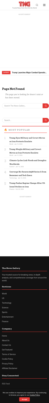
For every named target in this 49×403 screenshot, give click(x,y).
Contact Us (6, 345)
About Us (5, 340)
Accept (24, 399)
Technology (6, 303)
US (3, 298)
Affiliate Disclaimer (9, 368)
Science (5, 308)
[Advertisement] (24, 41)
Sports (4, 312)
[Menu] (44, 5)
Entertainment (7, 317)
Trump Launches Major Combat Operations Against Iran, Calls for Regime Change (29, 72)
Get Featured (7, 350)
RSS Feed (6, 384)
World (4, 294)
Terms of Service (9, 354)
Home (4, 336)
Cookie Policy (7, 359)
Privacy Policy (7, 364)
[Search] (37, 5)
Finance (5, 321)
